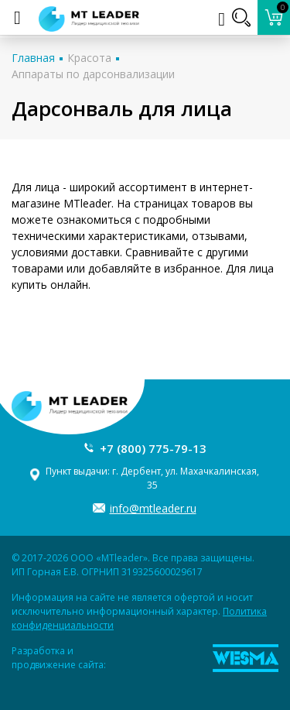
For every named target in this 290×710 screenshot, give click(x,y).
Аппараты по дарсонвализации (93, 74)
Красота (89, 57)
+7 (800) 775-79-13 (153, 448)
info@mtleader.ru (153, 508)
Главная (33, 57)
